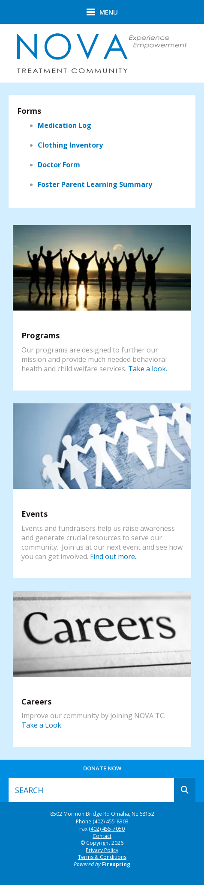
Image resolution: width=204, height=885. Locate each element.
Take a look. (147, 368)
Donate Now (102, 768)
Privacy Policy (102, 850)
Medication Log (64, 125)
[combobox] (91, 790)
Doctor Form (59, 164)
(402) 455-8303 (111, 821)
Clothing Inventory (70, 145)
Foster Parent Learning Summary (95, 184)
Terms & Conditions (102, 857)
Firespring (116, 864)
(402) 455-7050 (107, 829)
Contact (102, 836)
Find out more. (113, 556)
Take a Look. (42, 725)
